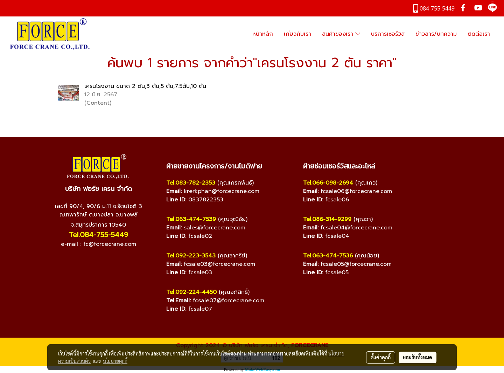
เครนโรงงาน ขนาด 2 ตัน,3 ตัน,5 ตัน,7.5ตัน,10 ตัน (145, 86)
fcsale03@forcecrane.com (219, 264)
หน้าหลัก (262, 34)
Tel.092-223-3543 (191, 255)
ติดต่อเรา (479, 34)
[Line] (105, 262)
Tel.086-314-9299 (327, 219)
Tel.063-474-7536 (328, 255)
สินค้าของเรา (341, 34)
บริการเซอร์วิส (388, 34)
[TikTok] (119, 262)
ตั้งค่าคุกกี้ (381, 357)
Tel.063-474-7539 (191, 219)
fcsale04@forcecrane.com (356, 227)
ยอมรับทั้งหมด (417, 357)
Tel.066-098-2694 (328, 183)
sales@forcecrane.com (214, 227)
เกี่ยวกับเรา (297, 34)
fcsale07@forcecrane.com (228, 300)
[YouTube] (91, 262)
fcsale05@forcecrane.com (356, 264)
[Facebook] (77, 262)
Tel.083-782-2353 (190, 183)
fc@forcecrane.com (109, 244)
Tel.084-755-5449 (98, 234)
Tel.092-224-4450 (191, 292)
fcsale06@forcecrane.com (356, 191)
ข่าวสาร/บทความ (436, 34)
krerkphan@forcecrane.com (221, 191)
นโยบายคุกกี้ (115, 361)
